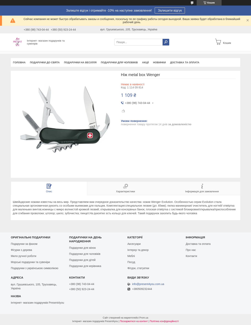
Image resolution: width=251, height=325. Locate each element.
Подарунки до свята (45, 62)
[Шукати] (166, 42)
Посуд (131, 262)
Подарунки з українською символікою (34, 268)
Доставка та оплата (184, 62)
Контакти (191, 256)
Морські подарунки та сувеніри (30, 262)
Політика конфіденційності (164, 321)
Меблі (131, 256)
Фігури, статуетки (138, 268)
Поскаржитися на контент (134, 321)
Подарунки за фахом (24, 243)
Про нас (191, 249)
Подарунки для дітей (82, 259)
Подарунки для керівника (85, 266)
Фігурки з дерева (21, 249)
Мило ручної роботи (23, 256)
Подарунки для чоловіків (119, 62)
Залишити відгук (170, 10)
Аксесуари (134, 243)
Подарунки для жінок (82, 247)
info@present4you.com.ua (148, 284)
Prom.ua (143, 317)
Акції (145, 62)
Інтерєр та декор (138, 249)
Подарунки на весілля (80, 62)
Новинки (159, 62)
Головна (19, 62)
